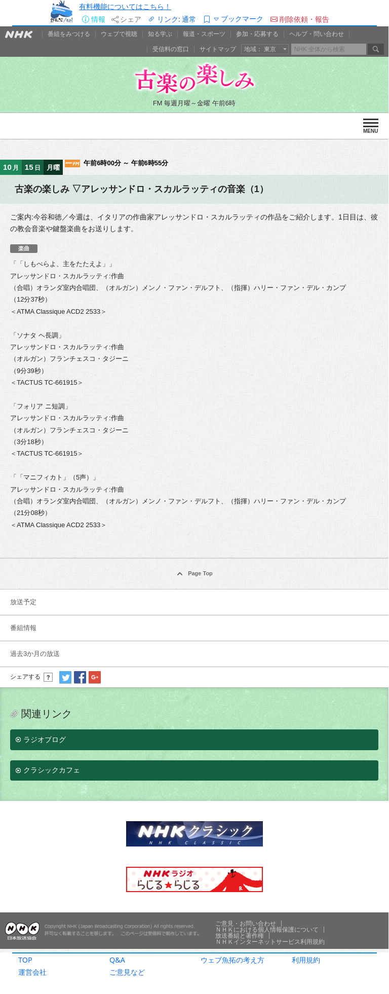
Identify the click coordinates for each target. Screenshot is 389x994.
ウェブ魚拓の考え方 (232, 960)
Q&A (117, 960)
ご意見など (127, 972)
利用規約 (306, 960)
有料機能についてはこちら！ (125, 6)
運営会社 (32, 972)
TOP (25, 960)
